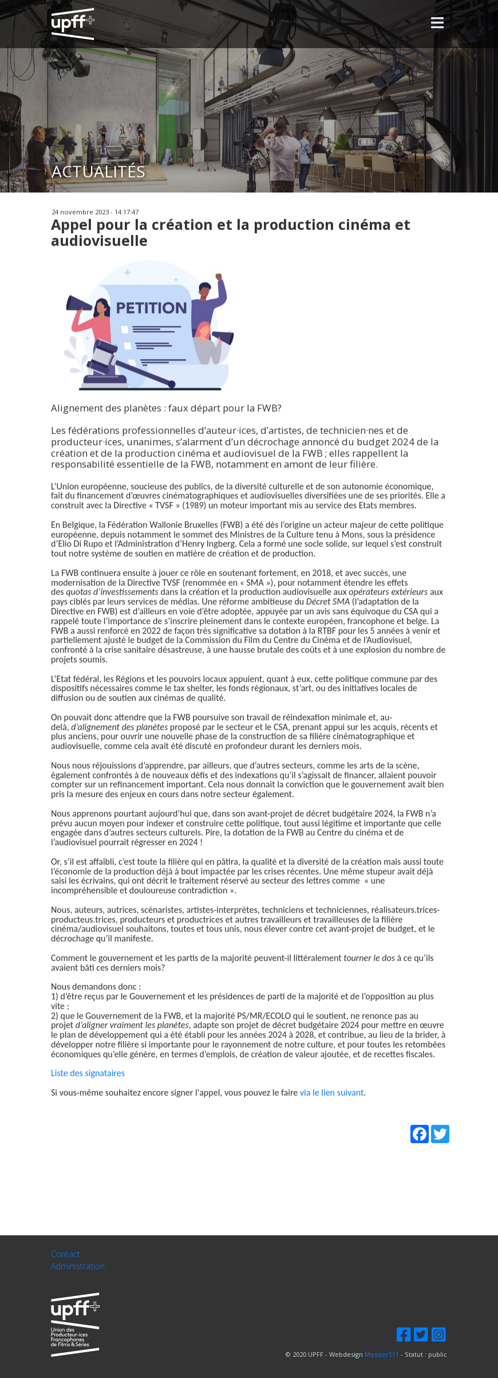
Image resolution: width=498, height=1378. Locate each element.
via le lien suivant (331, 1114)
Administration (78, 1266)
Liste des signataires (88, 1094)
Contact (65, 1254)
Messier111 (382, 1354)
